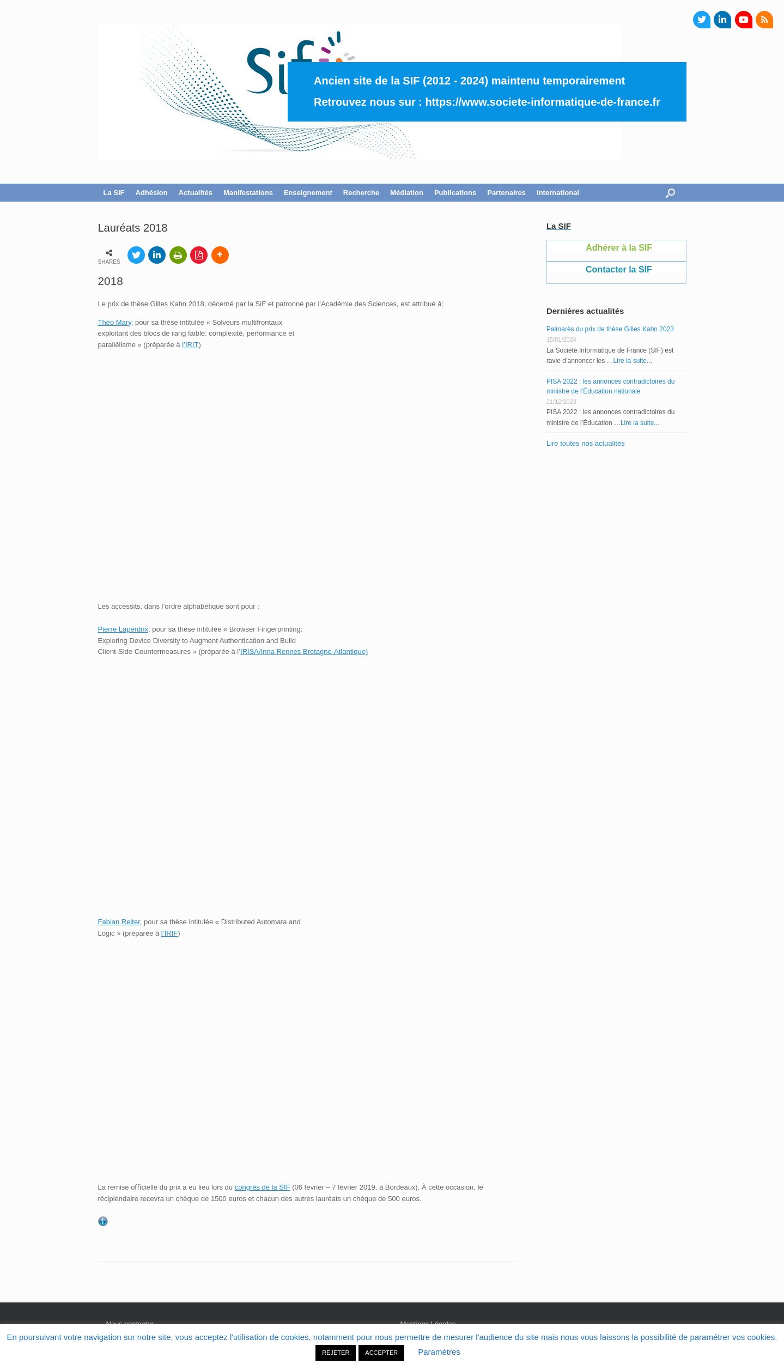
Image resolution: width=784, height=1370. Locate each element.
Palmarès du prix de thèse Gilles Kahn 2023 (610, 329)
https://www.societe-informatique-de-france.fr (542, 102)
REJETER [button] (335, 1352)
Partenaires (506, 193)
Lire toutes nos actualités (585, 443)
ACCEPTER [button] (381, 1352)
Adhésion (152, 193)
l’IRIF (169, 933)
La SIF (114, 193)
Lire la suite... (632, 361)
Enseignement (308, 193)
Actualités (195, 193)
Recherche (361, 193)
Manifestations (248, 193)
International (558, 193)
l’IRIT (190, 345)
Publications (455, 193)
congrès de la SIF (262, 1187)
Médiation (406, 193)
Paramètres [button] (439, 1351)
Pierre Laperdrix (123, 629)
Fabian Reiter (119, 922)
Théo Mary (114, 322)
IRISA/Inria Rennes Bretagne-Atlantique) (304, 651)
